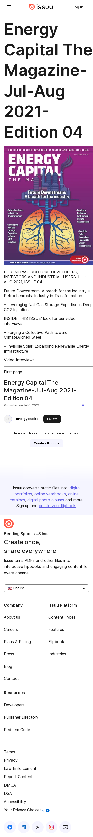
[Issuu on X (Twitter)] (38, 827)
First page (13, 371)
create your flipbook (57, 505)
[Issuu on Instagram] (51, 827)
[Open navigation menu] (9, 7)
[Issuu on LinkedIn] (24, 827)
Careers (11, 629)
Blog (8, 666)
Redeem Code (17, 729)
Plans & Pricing (17, 641)
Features (56, 629)
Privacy (11, 760)
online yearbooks (50, 493)
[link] (78, 7)
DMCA (10, 785)
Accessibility (15, 801)
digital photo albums (45, 499)
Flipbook (56, 641)
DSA (8, 793)
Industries (57, 653)
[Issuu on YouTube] (65, 827)
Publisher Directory (21, 717)
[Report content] (84, 406)
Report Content (18, 776)
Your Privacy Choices (27, 810)
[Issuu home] (41, 7)
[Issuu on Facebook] (10, 827)
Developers (14, 704)
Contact (11, 678)
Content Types (62, 617)
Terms (9, 751)
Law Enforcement (20, 768)
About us (12, 617)
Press (9, 653)
